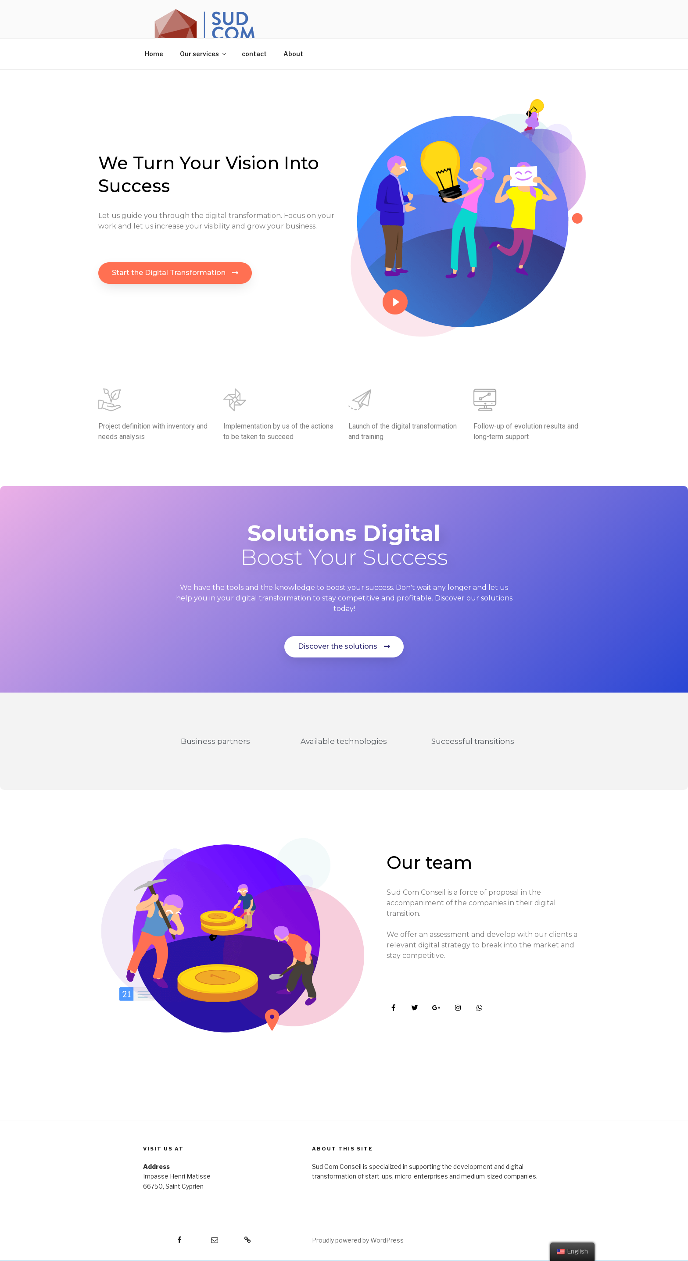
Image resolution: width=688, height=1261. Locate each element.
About (293, 53)
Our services (203, 53)
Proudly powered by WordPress (358, 1240)
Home (154, 53)
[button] (175, 273)
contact (254, 53)
